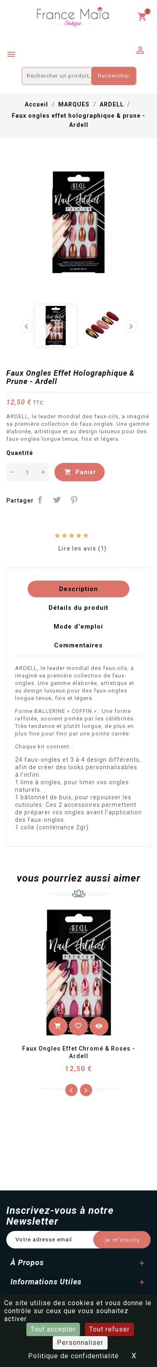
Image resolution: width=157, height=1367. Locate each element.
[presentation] (26, 326)
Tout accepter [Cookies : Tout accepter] (53, 1329)
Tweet (57, 500)
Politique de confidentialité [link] (73, 1356)
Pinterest (74, 500)
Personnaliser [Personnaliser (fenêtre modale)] (80, 1343)
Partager (40, 500)
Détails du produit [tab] (78, 607)
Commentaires (78, 645)
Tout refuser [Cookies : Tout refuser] (109, 1329)
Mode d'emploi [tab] (78, 626)
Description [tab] (78, 589)
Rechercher (113, 76)
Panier (79, 472)
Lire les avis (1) (78, 548)
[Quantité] (27, 472)
